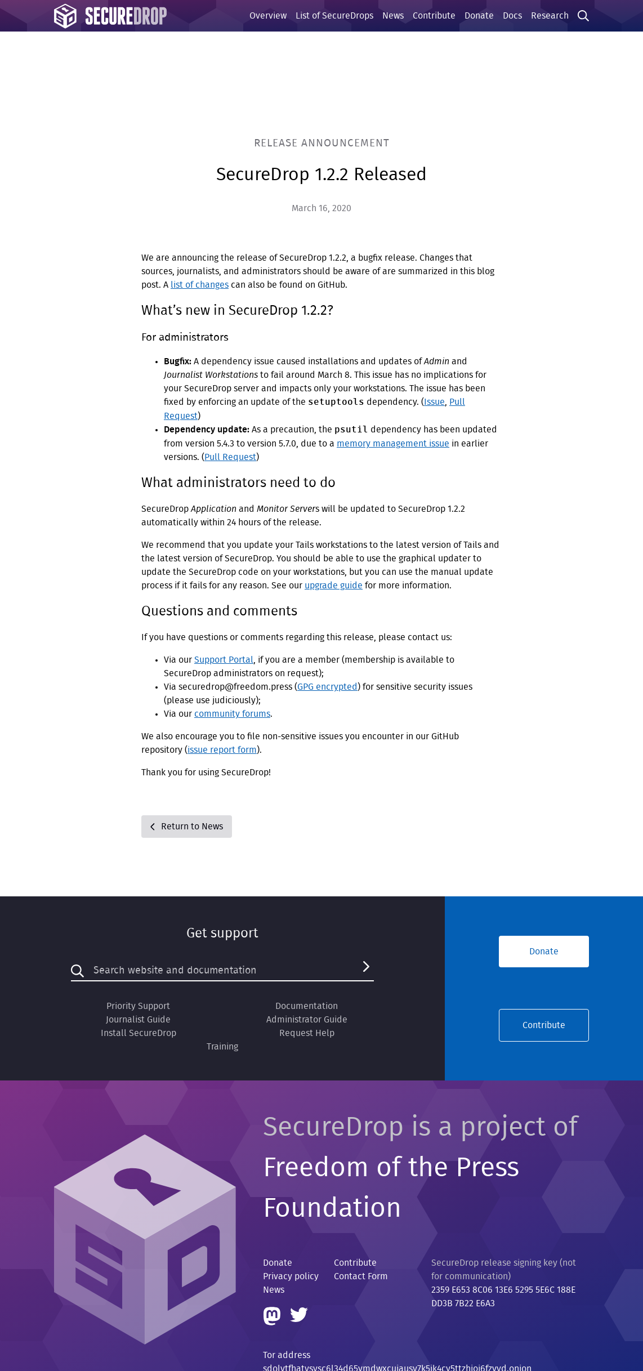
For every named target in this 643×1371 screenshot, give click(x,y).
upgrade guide (334, 585)
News (393, 15)
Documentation (306, 1006)
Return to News (186, 826)
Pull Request (230, 457)
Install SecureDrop (138, 1033)
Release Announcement (322, 143)
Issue (434, 402)
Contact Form (361, 1276)
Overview (268, 15)
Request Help (306, 1033)
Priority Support (138, 1006)
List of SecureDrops (334, 15)
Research (550, 15)
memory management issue (393, 443)
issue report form (222, 749)
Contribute (434, 15)
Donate (479, 15)
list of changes (200, 284)
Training (222, 1046)
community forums (232, 713)
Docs (512, 15)
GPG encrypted (327, 686)
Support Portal (223, 659)
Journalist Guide (138, 1019)
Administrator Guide (306, 1019)
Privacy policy (291, 1276)
